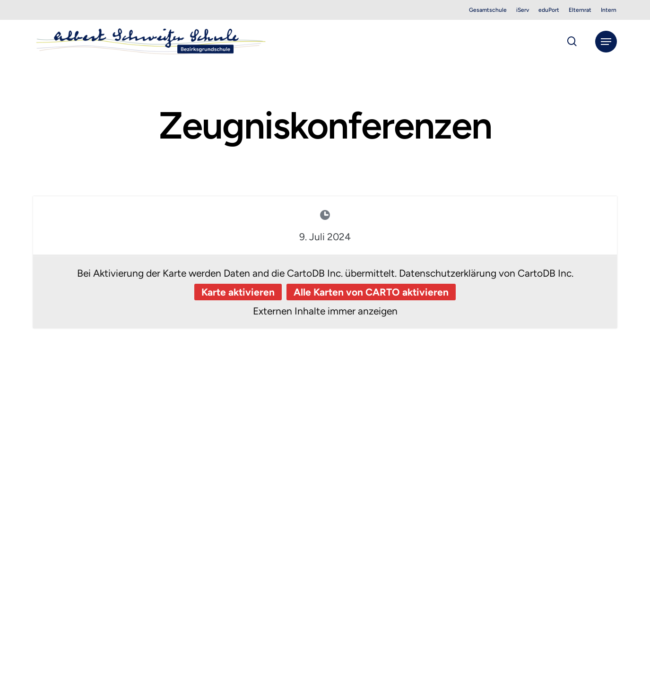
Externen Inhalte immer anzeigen (325, 311)
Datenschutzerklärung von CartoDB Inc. (486, 273)
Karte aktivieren (238, 292)
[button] (606, 41)
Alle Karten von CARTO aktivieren (371, 292)
